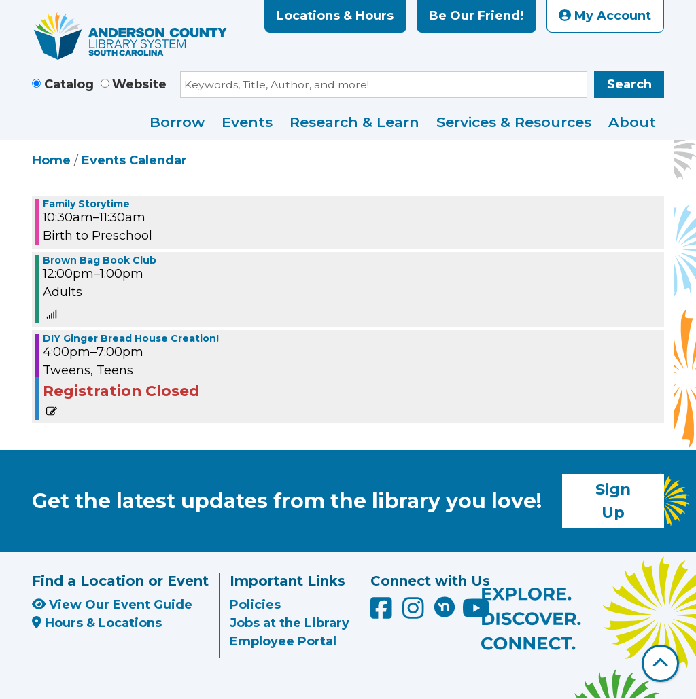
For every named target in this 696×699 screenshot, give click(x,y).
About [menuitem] (632, 121)
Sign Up (613, 501)
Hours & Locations (97, 622)
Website (139, 84)
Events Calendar (134, 160)
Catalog (69, 84)
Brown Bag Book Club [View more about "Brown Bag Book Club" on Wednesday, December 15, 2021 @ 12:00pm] (99, 260)
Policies (255, 604)
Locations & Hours (335, 15)
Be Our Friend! (476, 15)
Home (51, 160)
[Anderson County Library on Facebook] (383, 612)
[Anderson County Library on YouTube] (476, 612)
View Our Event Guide (112, 604)
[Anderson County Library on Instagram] (415, 612)
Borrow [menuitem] (177, 121)
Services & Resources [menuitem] (513, 121)
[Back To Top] (660, 663)
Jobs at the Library (289, 622)
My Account (605, 15)
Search (629, 84)
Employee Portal (283, 641)
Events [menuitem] (247, 121)
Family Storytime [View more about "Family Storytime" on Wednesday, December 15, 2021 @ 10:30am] (86, 204)
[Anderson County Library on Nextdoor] (444, 606)
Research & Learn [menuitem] (354, 121)
